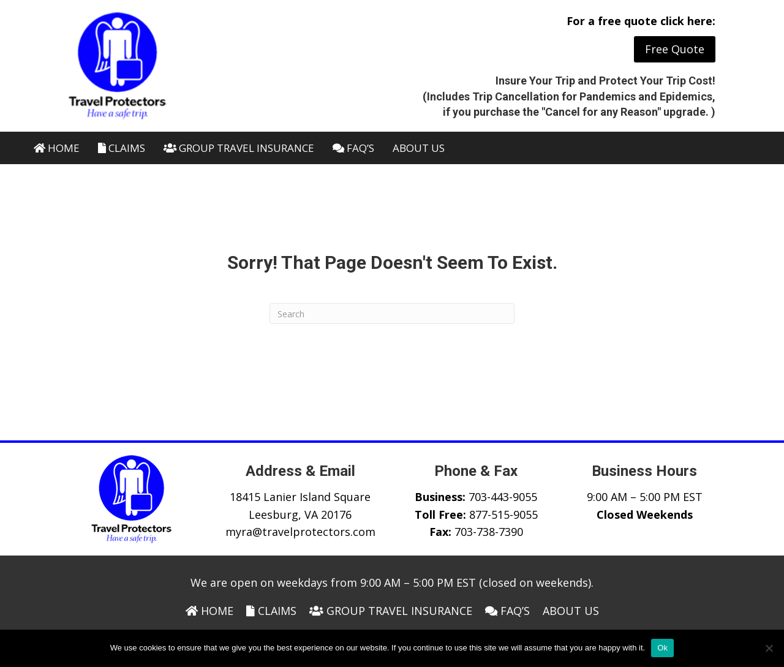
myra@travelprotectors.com (300, 531)
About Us (571, 610)
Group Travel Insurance (390, 610)
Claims (271, 610)
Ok (662, 647)
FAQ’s (507, 610)
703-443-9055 (503, 496)
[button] (674, 49)
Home (209, 610)
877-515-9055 (503, 514)
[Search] (392, 313)
